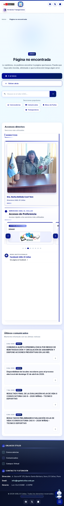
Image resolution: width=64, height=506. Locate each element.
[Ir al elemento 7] (38, 251)
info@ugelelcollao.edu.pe (23, 481)
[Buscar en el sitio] (26, 94)
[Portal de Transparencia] (13, 10)
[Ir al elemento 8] (40, 251)
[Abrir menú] (60, 502)
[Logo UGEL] (20, 4)
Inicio (4, 19)
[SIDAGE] (29, 236)
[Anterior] (8, 238)
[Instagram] (60, 4)
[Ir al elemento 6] (35, 251)
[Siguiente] (55, 238)
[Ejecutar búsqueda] (53, 94)
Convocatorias (14, 105)
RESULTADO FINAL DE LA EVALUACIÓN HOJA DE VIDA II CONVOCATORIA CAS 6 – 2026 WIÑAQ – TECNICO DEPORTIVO (32, 399)
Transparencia (32, 110)
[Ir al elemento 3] (28, 251)
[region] (32, 239)
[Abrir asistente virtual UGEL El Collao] (58, 494)
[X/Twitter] (55, 4)
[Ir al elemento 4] (30, 251)
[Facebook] (50, 4)
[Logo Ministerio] (9, 4)
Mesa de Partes (50, 105)
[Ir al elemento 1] (23, 251)
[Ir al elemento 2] (25, 251)
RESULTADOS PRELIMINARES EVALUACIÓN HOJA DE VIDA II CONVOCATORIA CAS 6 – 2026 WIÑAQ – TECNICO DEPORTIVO (30, 423)
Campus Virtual (12, 464)
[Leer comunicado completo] (55, 361)
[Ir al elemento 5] (33, 251)
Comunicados (31, 105)
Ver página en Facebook (18, 263)
